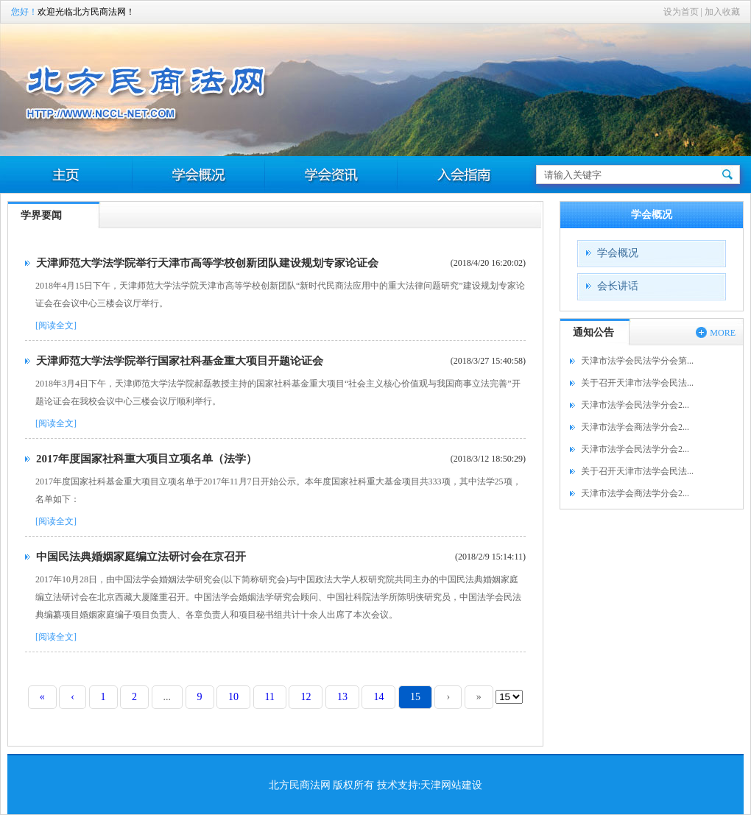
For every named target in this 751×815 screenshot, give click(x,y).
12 (305, 696)
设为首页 (681, 12)
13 (342, 696)
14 (378, 696)
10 (233, 696)
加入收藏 (722, 12)
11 (270, 696)
